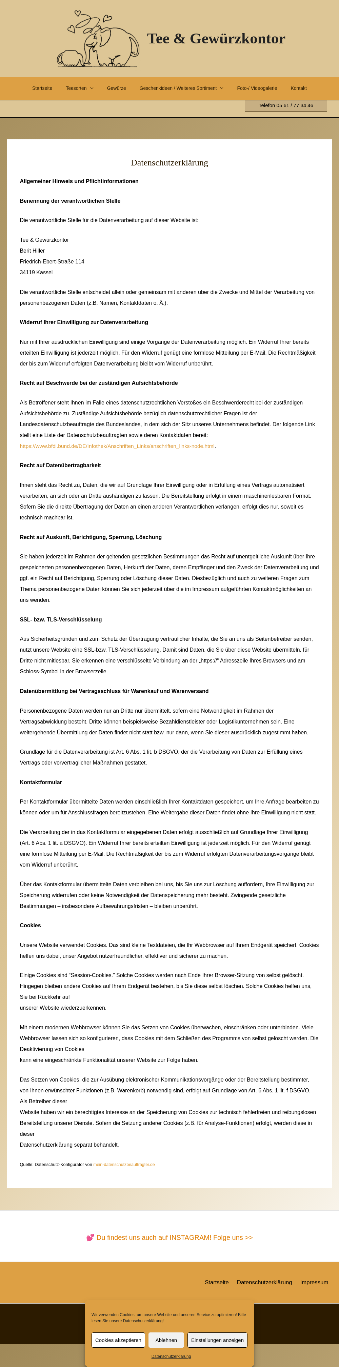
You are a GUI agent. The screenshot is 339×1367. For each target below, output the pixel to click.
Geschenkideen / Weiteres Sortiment (177, 88)
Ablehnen (166, 1340)
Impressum (317, 1305)
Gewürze (110, 88)
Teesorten (65, 88)
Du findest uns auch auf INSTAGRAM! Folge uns (171, 1260)
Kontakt (25, 111)
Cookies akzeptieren (118, 1340)
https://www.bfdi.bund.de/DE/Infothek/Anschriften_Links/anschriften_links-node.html (120, 469)
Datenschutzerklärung (171, 1356)
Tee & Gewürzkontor (216, 38)
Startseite (27, 88)
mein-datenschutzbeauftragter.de (125, 1187)
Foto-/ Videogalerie (260, 88)
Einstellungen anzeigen (217, 1340)
